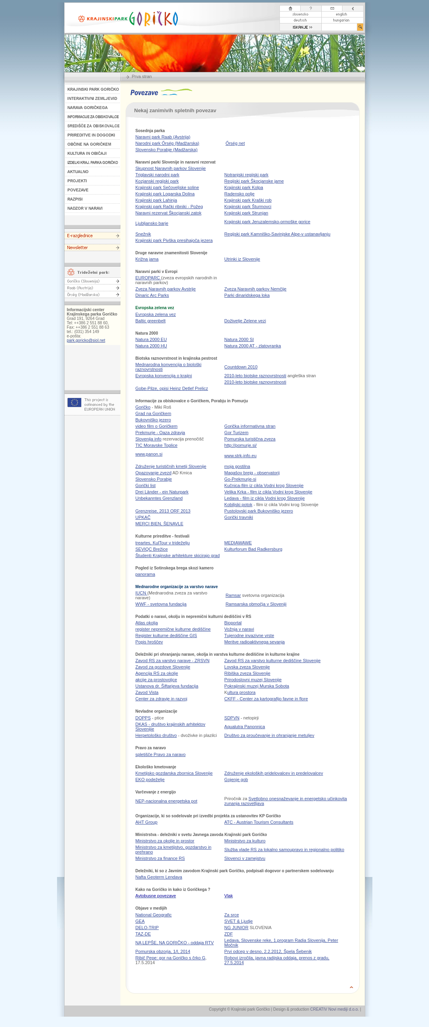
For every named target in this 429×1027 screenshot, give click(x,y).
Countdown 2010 (241, 366)
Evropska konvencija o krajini (164, 375)
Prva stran (142, 76)
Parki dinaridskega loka (247, 295)
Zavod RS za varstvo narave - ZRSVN (173, 660)
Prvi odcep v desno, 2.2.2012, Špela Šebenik (268, 951)
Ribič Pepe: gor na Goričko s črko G (170, 957)
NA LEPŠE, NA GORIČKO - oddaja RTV (175, 942)
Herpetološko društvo (156, 735)
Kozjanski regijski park (157, 181)
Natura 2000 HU (151, 345)
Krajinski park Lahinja (156, 200)
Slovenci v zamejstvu (245, 858)
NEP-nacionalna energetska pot (166, 801)
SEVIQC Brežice (152, 549)
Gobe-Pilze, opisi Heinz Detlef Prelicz (172, 388)
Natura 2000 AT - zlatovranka (252, 345)
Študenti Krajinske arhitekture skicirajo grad (178, 555)
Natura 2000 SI (239, 339)
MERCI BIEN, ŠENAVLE (159, 523)
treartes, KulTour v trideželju (163, 542)
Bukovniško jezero (153, 419)
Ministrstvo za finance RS (160, 858)
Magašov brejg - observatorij (252, 472)
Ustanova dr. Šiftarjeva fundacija (167, 686)
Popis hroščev (149, 641)
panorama (145, 574)
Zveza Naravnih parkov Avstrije (166, 288)
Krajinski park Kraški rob (248, 200)
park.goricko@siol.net (86, 340)
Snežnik (143, 234)
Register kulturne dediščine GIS (166, 635)
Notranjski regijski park (246, 174)
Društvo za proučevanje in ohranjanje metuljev (269, 735)
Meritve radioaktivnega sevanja (254, 641)
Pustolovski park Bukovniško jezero (258, 511)
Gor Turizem (236, 432)
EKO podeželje (150, 779)
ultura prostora (241, 692)
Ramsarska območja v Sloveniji (256, 604)
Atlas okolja (147, 622)
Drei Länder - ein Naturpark (162, 491)
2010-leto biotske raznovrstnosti (255, 375)
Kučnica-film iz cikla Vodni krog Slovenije (264, 485)
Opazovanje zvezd (154, 472)
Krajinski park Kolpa (243, 187)
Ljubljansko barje (152, 223)
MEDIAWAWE (238, 542)
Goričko (143, 407)
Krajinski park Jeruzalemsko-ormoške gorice (267, 221)
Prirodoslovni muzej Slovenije (253, 679)
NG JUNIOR (236, 927)
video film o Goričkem (157, 426)
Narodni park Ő (167, 143)
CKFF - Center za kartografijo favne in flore (266, 698)
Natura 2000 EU (151, 339)
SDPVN (232, 717)
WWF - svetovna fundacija (161, 604)
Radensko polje (239, 193)
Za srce (231, 914)
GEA (140, 921)
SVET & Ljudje (238, 921)
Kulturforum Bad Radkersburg (253, 549)
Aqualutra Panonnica (244, 726)
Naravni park (163, 136)
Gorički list (146, 485)
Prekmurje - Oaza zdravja (160, 432)
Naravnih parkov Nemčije (255, 288)
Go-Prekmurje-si (240, 479)
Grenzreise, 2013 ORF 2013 (163, 511)
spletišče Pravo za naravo (161, 754)
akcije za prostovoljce (156, 679)
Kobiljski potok (238, 504)
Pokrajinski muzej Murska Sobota (256, 686)
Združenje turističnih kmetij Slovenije (171, 466)
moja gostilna (237, 466)
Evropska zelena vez (156, 314)
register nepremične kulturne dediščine (173, 629)
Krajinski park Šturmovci (248, 206)
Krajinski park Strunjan (246, 212)
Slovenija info (148, 439)
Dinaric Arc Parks (152, 295)
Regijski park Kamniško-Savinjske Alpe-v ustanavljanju (277, 234)
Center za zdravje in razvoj (161, 698)
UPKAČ (143, 517)
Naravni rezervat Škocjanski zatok (169, 212)
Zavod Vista (147, 692)
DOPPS (143, 717)
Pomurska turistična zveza (250, 439)
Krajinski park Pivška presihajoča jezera (174, 240)
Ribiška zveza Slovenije (247, 673)
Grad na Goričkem (153, 413)
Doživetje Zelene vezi (245, 320)
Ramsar (233, 595)
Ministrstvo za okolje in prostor (165, 840)
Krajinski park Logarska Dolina (165, 193)
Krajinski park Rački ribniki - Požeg (169, 206)
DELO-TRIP (147, 927)
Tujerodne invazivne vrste (249, 635)
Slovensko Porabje (154, 479)
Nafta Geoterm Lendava (159, 877)
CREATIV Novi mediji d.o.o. (334, 1009)
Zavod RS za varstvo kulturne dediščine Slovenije (272, 660)
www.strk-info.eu (240, 455)
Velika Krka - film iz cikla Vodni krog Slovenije (268, 491)
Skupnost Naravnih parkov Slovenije (171, 168)
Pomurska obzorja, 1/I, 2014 (163, 951)
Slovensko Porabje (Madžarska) (167, 149)
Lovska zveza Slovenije (247, 667)
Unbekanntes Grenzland (159, 498)
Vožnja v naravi (239, 629)
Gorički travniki (238, 517)
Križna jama (147, 259)
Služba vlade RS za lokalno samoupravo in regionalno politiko (284, 849)
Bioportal (233, 622)
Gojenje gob (236, 779)
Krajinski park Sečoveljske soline (167, 187)
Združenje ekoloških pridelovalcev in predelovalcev (273, 773)
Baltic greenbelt (151, 320)
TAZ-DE (143, 934)
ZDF (228, 934)
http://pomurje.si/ (240, 445)
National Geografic (154, 914)
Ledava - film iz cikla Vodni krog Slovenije (264, 498)
